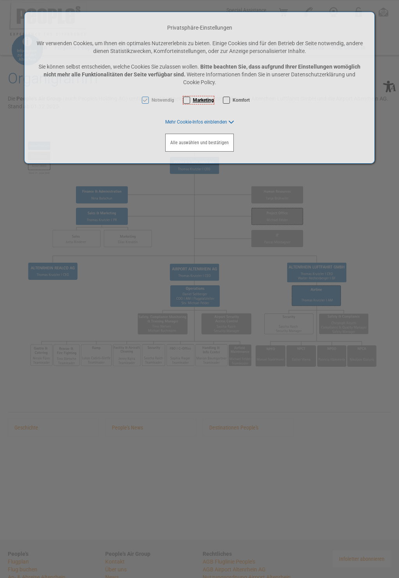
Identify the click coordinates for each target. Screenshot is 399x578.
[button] (199, 122)
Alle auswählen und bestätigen (199, 142)
